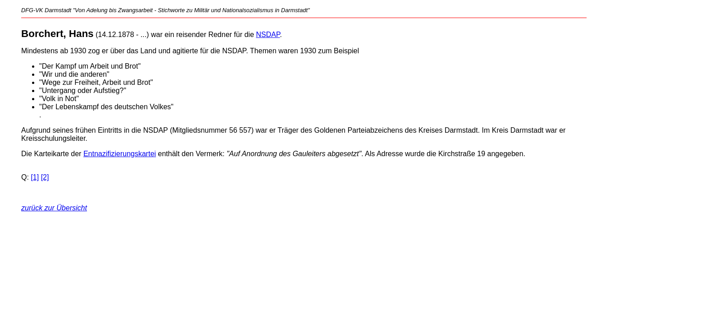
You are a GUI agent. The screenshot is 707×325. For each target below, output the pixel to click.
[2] (45, 177)
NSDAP (268, 34)
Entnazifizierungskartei (119, 154)
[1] (35, 177)
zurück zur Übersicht (54, 208)
